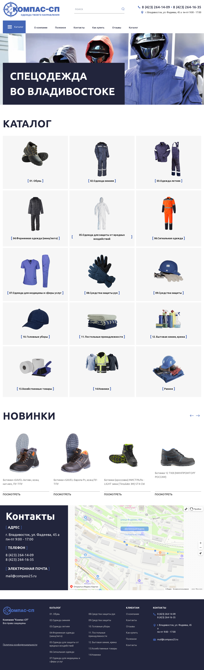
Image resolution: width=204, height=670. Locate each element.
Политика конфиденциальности (20, 644)
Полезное (60, 27)
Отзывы (116, 27)
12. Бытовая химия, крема (103, 642)
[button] (192, 416)
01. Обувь (55, 614)
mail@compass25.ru (21, 576)
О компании (40, 27)
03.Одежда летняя (60, 626)
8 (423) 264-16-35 (187, 7)
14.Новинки (95, 654)
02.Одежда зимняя (60, 620)
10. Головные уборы (99, 626)
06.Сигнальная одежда (62, 652)
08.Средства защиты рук (102, 614)
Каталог (133, 27)
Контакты (79, 27)
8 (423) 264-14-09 (156, 7)
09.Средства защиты (100, 620)
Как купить (98, 27)
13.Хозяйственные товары (103, 648)
